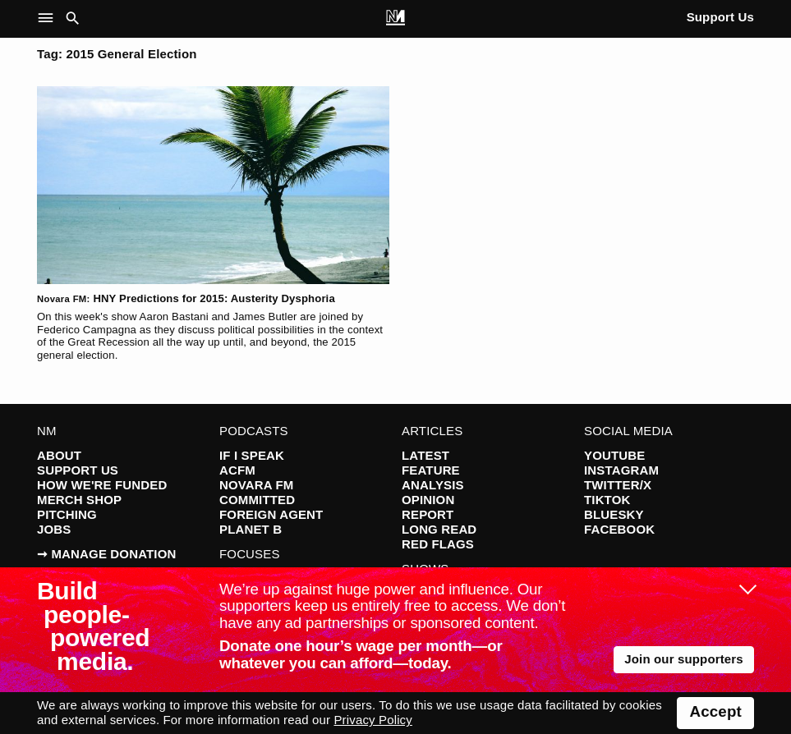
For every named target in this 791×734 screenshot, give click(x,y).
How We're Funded (102, 485)
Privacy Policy (372, 720)
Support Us (720, 17)
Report (427, 514)
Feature (431, 470)
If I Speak (251, 455)
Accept (716, 711)
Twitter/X (617, 485)
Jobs (54, 529)
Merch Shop (79, 500)
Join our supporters (683, 659)
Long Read (439, 529)
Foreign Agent (271, 514)
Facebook (619, 529)
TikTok (607, 500)
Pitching (67, 514)
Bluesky (614, 514)
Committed (257, 500)
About (59, 455)
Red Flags (438, 544)
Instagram (621, 470)
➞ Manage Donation (106, 554)
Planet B (250, 529)
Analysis (433, 485)
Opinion (428, 500)
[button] (49, 19)
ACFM (237, 470)
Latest (425, 455)
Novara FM (256, 485)
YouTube (614, 455)
